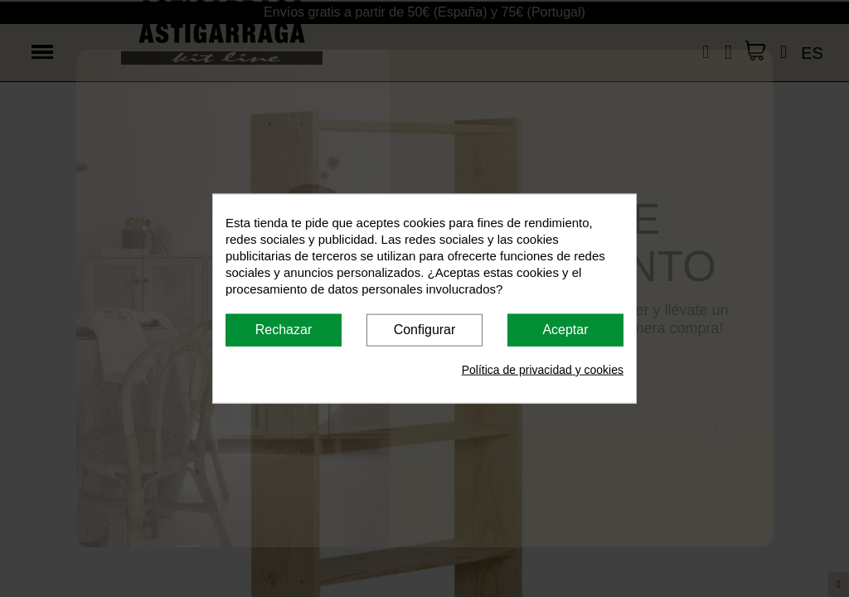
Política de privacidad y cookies (542, 369)
